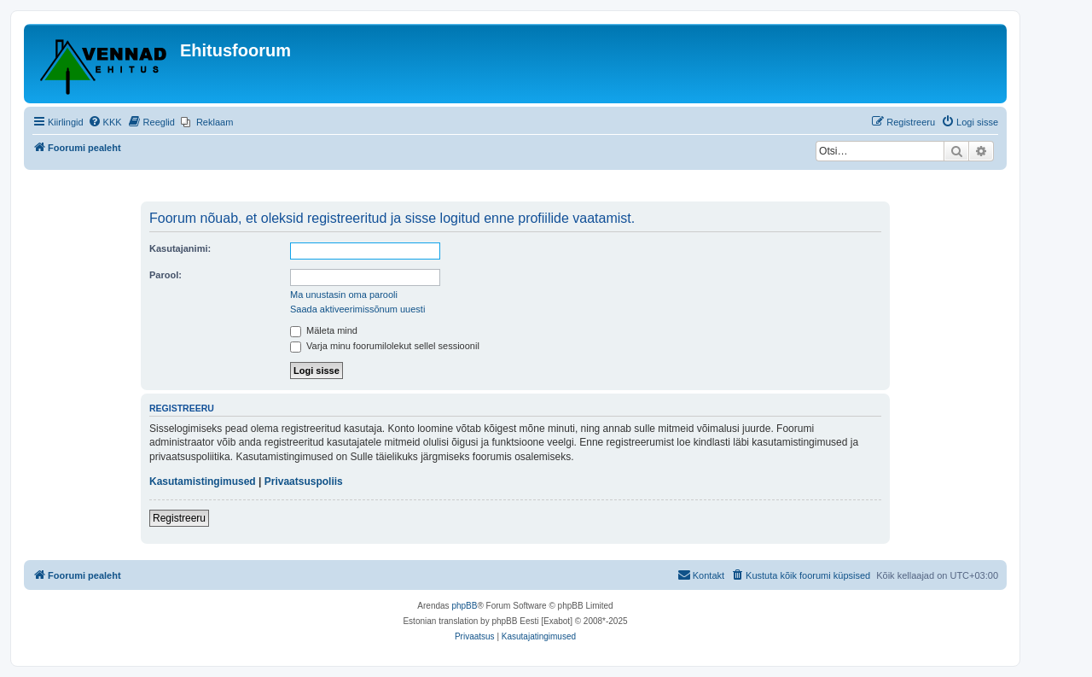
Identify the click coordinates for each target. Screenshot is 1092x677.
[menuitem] (105, 122)
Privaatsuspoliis (303, 481)
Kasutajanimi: (180, 248)
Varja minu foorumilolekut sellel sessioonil (384, 346)
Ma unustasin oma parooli (344, 294)
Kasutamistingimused (202, 481)
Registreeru (179, 518)
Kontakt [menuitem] (700, 575)
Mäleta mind (323, 330)
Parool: (165, 275)
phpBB (464, 605)
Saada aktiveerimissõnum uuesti (357, 309)
